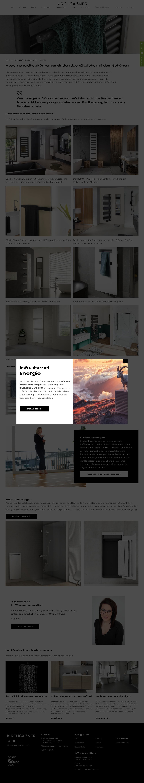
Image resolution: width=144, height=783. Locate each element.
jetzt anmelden (34, 409)
